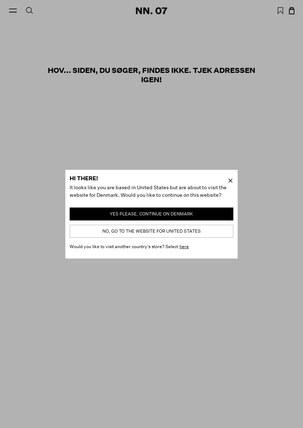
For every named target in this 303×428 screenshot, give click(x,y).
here (184, 246)
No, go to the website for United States (151, 231)
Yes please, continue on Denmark (151, 214)
